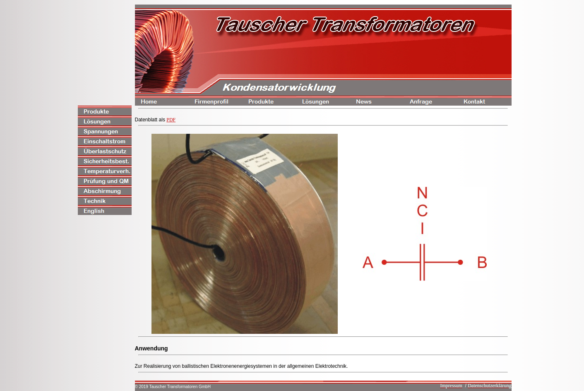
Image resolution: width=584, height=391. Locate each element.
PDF (170, 120)
